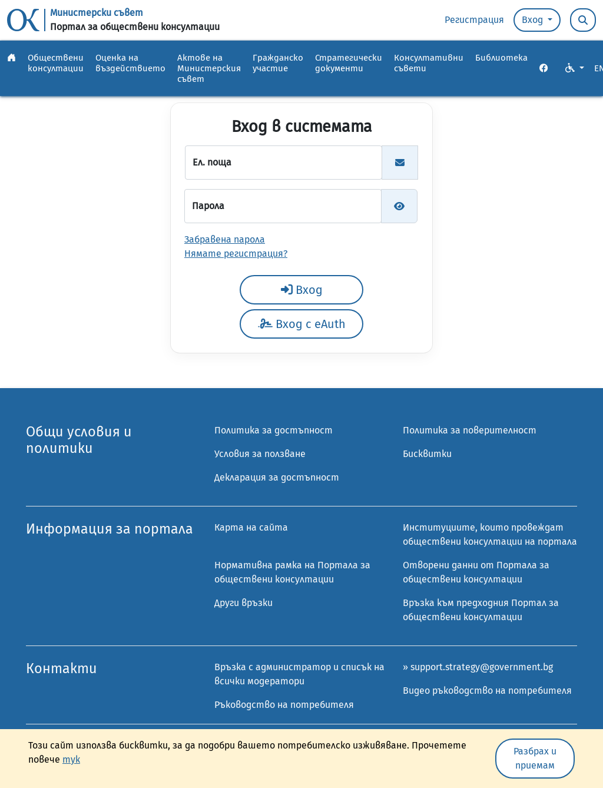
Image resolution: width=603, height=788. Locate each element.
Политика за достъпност (273, 430)
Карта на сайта (251, 527)
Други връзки (243, 602)
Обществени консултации (56, 63)
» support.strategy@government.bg (478, 667)
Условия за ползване (260, 453)
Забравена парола (224, 239)
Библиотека (501, 57)
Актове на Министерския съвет (209, 68)
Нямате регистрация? (235, 253)
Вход (533, 19)
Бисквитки (427, 453)
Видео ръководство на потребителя (487, 690)
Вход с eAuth (302, 324)
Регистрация (474, 19)
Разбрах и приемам (534, 758)
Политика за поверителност (469, 430)
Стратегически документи (348, 63)
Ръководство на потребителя (284, 704)
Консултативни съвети (428, 63)
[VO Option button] (575, 68)
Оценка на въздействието (130, 63)
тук (71, 759)
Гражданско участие (278, 63)
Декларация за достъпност (276, 477)
